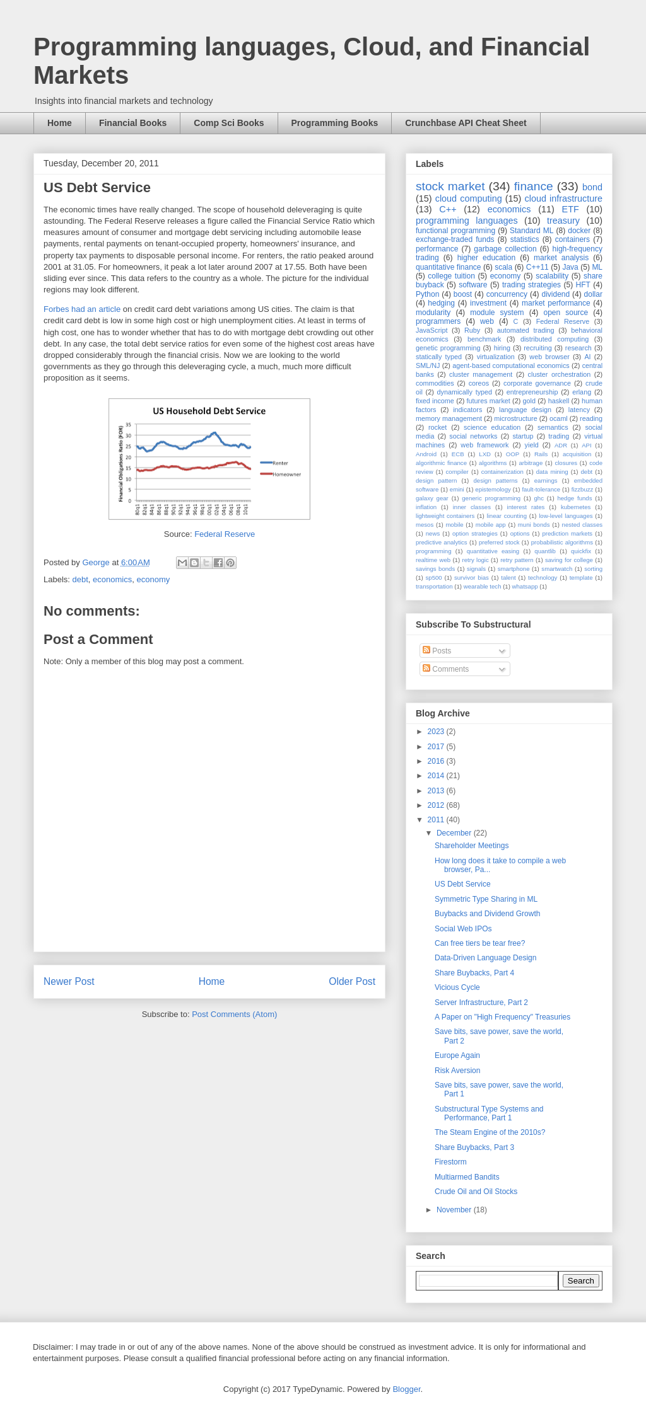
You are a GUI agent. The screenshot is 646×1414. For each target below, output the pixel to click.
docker (579, 230)
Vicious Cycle (457, 987)
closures (566, 462)
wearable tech (483, 586)
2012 (437, 805)
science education (492, 427)
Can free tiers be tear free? (480, 943)
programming (434, 551)
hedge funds (574, 498)
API (586, 445)
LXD (485, 454)
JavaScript (431, 330)
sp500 (434, 577)
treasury (563, 221)
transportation (434, 586)
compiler (457, 471)
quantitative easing (493, 551)
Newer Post (69, 981)
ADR (561, 445)
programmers (438, 321)
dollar (593, 294)
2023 (437, 731)
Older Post (352, 981)
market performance (556, 303)
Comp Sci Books (229, 123)
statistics (524, 239)
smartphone (514, 568)
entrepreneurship (532, 392)
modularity (433, 312)
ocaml (558, 418)
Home (59, 123)
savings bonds (435, 568)
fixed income (435, 401)
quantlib (545, 551)
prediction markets (567, 533)
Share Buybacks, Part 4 (474, 973)
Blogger (406, 1389)
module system (497, 312)
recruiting (537, 348)
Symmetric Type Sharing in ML (486, 899)
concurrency (506, 294)
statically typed (439, 356)
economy (153, 579)
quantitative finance (448, 267)
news (433, 533)
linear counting (507, 515)
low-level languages (565, 515)
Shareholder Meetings (471, 845)
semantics (552, 427)
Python (427, 294)
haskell (559, 401)
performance (437, 248)
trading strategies (531, 284)
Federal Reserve (224, 534)
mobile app (491, 524)
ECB (458, 454)
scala (503, 267)
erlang (581, 392)
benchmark (484, 339)
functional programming (455, 230)
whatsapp (525, 586)
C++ (447, 209)
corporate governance (537, 383)
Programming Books (335, 123)
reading (591, 418)
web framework (484, 445)
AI (587, 356)
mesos (424, 524)
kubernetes (575, 506)
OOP (512, 454)
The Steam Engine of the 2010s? (490, 1132)
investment (488, 303)
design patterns (495, 480)
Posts (437, 651)
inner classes (472, 506)
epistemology (493, 489)
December (455, 833)
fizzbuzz (583, 489)
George (97, 562)
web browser (549, 356)
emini (457, 489)
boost (463, 294)
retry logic (475, 559)
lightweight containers (445, 515)
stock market (450, 186)
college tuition (451, 276)
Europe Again (457, 1055)
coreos (479, 383)
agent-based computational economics (511, 365)
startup (522, 436)
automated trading (526, 330)
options (520, 533)
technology (542, 577)
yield (532, 445)
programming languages (467, 221)
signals (476, 568)
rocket (437, 427)
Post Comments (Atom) (234, 1014)
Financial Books (133, 123)
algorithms (493, 462)
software (473, 284)
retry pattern (516, 559)
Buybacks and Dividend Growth (487, 913)
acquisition (577, 454)
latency (579, 409)
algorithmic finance (441, 462)
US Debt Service (463, 884)
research (578, 348)
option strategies (475, 533)
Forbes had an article (82, 309)
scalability (552, 276)
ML (597, 267)
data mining (552, 471)
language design (525, 409)
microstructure (515, 418)
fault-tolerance (541, 489)
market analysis (561, 257)
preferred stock (499, 542)
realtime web (433, 559)
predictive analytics (441, 542)
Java (570, 267)
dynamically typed (465, 392)
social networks (473, 436)
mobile (454, 524)
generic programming (491, 498)
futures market (488, 401)
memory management (449, 418)
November (455, 1209)
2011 (437, 819)
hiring (502, 348)
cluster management (480, 374)
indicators (467, 409)
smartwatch (556, 568)
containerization (502, 471)
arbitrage (531, 462)
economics (112, 579)
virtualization (496, 356)
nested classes (582, 524)
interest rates (526, 506)
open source (565, 312)
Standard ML (531, 230)
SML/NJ (428, 365)
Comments (446, 669)
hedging (441, 303)
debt (80, 579)
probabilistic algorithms (562, 542)
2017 (437, 746)
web (487, 321)
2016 (437, 761)
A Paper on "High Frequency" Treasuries (502, 1017)
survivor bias (471, 577)
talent (508, 577)
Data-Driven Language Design (485, 957)
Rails (541, 454)
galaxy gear (432, 498)
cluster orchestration (559, 374)
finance (533, 186)
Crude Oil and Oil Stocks (476, 1191)
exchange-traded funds (455, 239)
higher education (486, 257)
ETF (570, 209)
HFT (583, 284)
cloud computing (468, 198)
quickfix (581, 551)
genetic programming (448, 348)
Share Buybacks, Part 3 (474, 1147)
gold (529, 401)
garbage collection (505, 248)
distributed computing (554, 339)
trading (558, 436)
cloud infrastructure (563, 198)
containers (572, 239)
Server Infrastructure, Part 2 (481, 1002)
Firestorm (451, 1162)
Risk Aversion (457, 1070)
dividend (555, 294)
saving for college (569, 559)
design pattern (436, 480)
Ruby (472, 330)
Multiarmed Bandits (467, 1177)
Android (426, 454)
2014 (437, 775)
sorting (593, 568)
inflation (426, 506)
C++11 (537, 267)
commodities (435, 383)
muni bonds (534, 524)
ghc (539, 498)
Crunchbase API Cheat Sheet (465, 123)
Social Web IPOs (463, 928)
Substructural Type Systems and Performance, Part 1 (489, 1113)
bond (592, 187)
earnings (546, 480)
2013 (437, 790)
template (581, 577)
